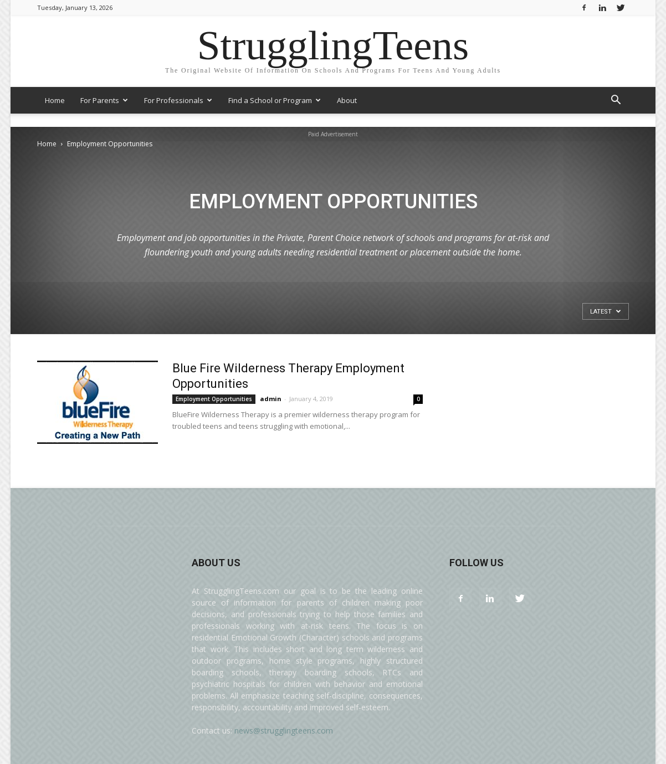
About (347, 100)
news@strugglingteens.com (283, 730)
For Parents (104, 100)
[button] (615, 101)
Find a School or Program (274, 100)
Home (55, 100)
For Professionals (178, 100)
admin (270, 398)
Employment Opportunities (214, 399)
